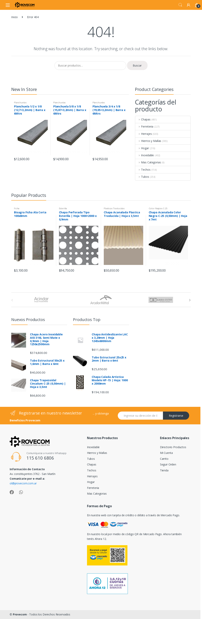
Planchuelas (20, 102)
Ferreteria (144, 126)
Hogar (142, 148)
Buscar (137, 65)
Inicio (14, 17)
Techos (143, 169)
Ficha (16, 208)
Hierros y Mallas (148, 141)
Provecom (20, 614)
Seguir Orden (168, 464)
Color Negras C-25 (158, 208)
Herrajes (143, 134)
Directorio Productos (173, 447)
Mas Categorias (148, 162)
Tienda (164, 470)
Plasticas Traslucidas (114, 208)
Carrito (164, 459)
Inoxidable (144, 155)
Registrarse (176, 415)
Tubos (142, 177)
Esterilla (63, 208)
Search (180, 5)
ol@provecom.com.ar (23, 483)
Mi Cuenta (166, 453)
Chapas (143, 119)
